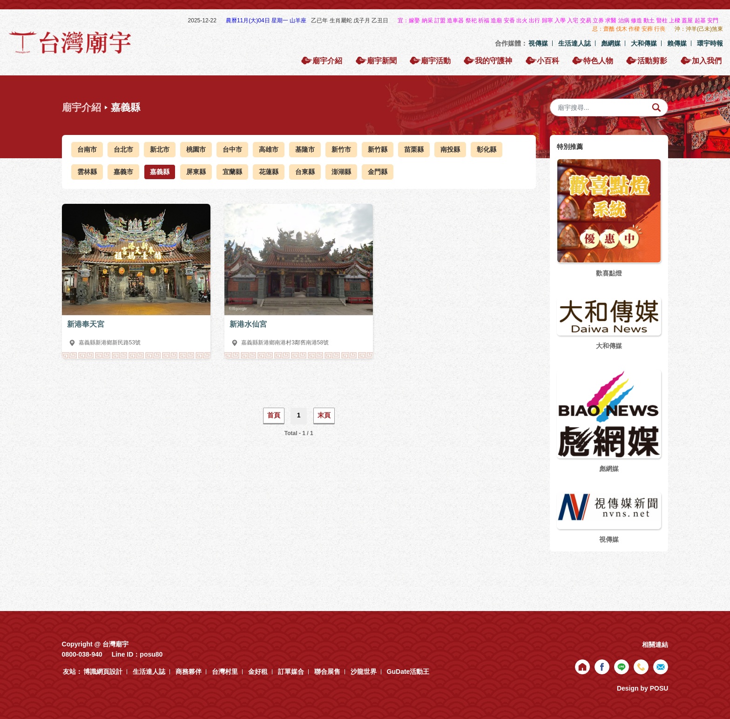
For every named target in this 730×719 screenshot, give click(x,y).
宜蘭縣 (232, 171)
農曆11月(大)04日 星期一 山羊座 (267, 20)
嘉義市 (123, 171)
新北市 (159, 149)
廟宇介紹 (81, 107)
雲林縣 (87, 171)
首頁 (273, 415)
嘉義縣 (159, 171)
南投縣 (450, 149)
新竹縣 (377, 149)
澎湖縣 (341, 171)
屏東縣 (196, 171)
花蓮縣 (268, 171)
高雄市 (268, 149)
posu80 (151, 654)
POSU (659, 688)
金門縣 (377, 171)
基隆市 (305, 149)
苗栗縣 (414, 149)
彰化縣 (486, 149)
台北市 (123, 149)
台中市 (232, 149)
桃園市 (196, 149)
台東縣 (305, 171)
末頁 (324, 415)
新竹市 (341, 149)
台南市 (87, 149)
